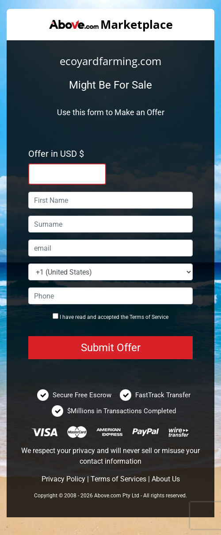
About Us (166, 479)
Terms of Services (118, 479)
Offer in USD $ (56, 153)
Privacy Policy (63, 479)
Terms (137, 317)
